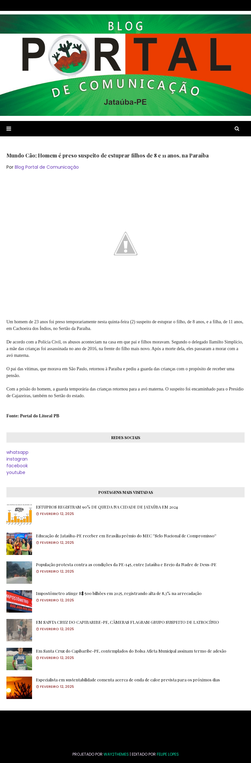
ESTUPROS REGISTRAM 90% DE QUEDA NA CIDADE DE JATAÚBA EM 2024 (107, 507)
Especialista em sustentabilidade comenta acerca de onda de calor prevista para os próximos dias (128, 679)
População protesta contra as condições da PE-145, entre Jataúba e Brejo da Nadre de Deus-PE (126, 564)
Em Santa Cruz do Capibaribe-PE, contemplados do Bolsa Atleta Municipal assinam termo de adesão (131, 651)
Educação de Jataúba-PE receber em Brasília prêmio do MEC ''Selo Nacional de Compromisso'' (126, 535)
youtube (15, 472)
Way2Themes (116, 754)
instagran (17, 459)
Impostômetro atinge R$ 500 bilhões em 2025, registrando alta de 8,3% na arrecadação (119, 593)
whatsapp (17, 452)
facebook (17, 465)
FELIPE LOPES (168, 754)
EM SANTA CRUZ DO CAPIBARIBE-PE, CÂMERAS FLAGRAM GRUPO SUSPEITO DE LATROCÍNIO (127, 622)
